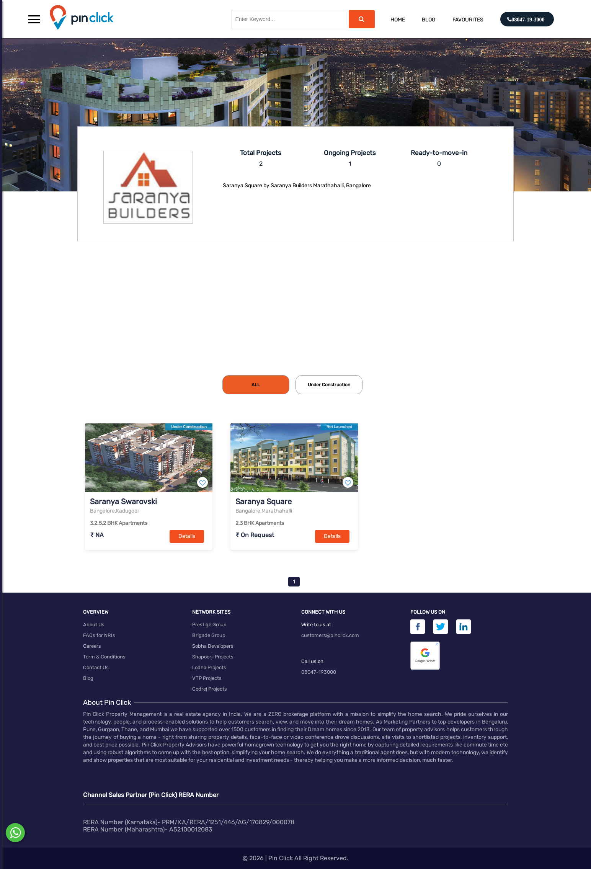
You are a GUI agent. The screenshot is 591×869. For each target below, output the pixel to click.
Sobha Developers (212, 646)
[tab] (255, 384)
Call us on (312, 661)
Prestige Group (209, 624)
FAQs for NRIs (99, 635)
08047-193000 (318, 672)
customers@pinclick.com (330, 635)
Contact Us (96, 667)
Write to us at (316, 624)
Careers (92, 646)
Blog (429, 19)
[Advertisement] (295, 317)
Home (397, 19)
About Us (93, 624)
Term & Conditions (104, 657)
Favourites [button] (467, 19)
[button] (34, 19)
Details (186, 536)
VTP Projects (207, 678)
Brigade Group (208, 635)
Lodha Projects (209, 667)
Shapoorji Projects (212, 657)
